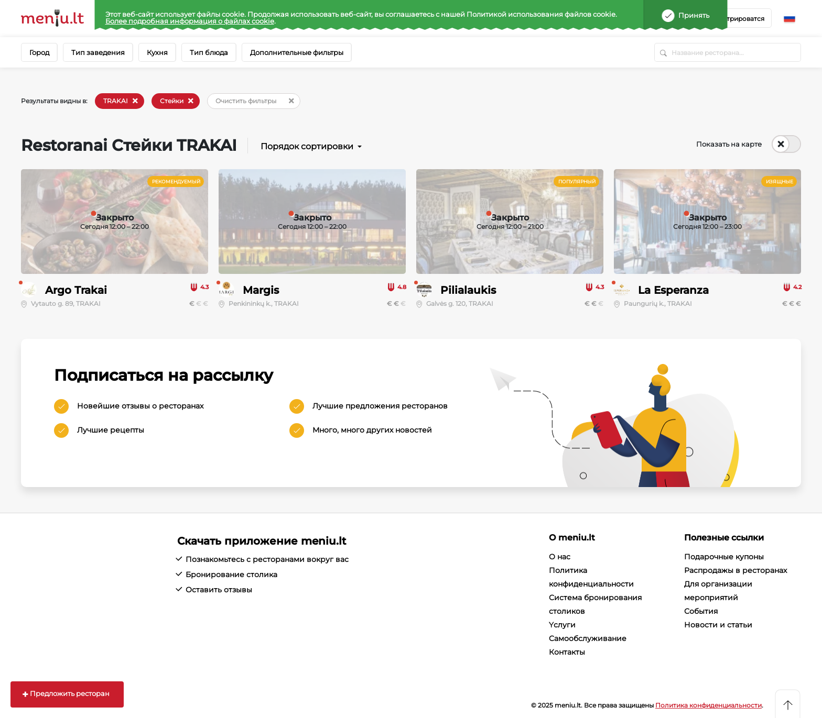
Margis (261, 290)
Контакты (567, 652)
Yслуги (562, 624)
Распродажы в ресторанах (735, 570)
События (701, 611)
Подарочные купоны (724, 556)
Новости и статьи (718, 624)
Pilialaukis (468, 290)
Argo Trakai (76, 290)
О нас (559, 556)
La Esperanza (673, 290)
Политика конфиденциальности (708, 705)
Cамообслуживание (587, 638)
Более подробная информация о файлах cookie (189, 21)
